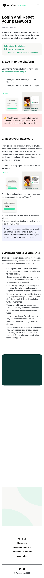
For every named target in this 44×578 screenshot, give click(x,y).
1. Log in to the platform (14, 46)
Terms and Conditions (22, 552)
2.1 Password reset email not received (22, 52)
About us (22, 539)
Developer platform (22, 547)
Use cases (22, 543)
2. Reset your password (14, 49)
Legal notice (22, 556)
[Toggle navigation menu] (38, 5)
